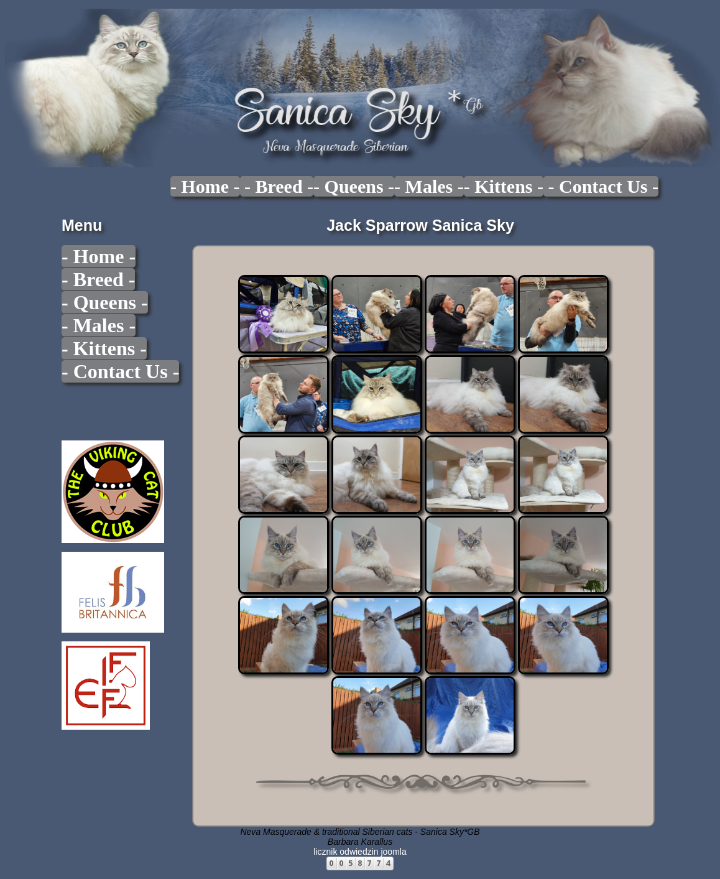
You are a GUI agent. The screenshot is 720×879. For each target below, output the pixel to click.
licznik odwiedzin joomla (359, 852)
